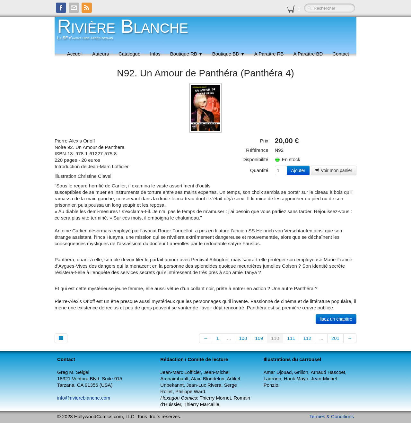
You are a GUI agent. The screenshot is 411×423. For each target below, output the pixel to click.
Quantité (259, 170)
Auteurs (100, 53)
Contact (340, 53)
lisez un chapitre (336, 319)
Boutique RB (186, 53)
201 (335, 338)
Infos (155, 53)
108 (243, 338)
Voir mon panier (333, 170)
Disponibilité (255, 159)
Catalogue (129, 53)
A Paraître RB (269, 53)
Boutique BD (228, 53)
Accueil (75, 53)
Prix (264, 140)
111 (291, 338)
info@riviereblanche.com (83, 398)
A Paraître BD (308, 53)
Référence (257, 150)
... (229, 338)
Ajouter (298, 170)
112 (307, 338)
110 (275, 338)
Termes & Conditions (332, 416)
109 (259, 338)
